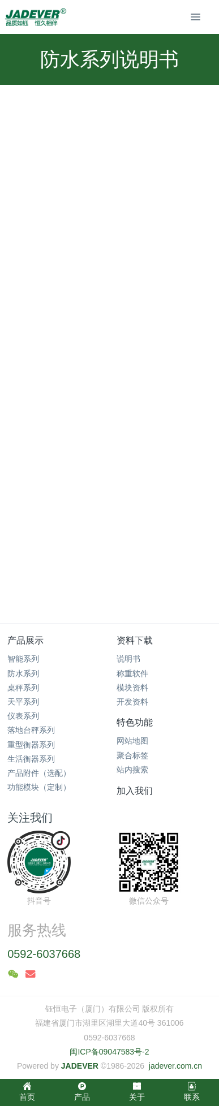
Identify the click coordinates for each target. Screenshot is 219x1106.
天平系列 (23, 701)
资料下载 (135, 640)
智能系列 (23, 658)
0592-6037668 (43, 954)
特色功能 (135, 722)
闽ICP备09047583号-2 (109, 1051)
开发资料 (132, 701)
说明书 (128, 658)
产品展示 (25, 640)
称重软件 (132, 673)
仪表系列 (23, 715)
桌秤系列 (23, 687)
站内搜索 (132, 769)
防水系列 (23, 673)
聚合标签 (132, 755)
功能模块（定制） (39, 787)
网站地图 (132, 740)
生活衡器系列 (31, 758)
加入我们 (135, 791)
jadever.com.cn (175, 1065)
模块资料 (132, 687)
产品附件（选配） (39, 772)
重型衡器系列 (31, 744)
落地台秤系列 (31, 730)
